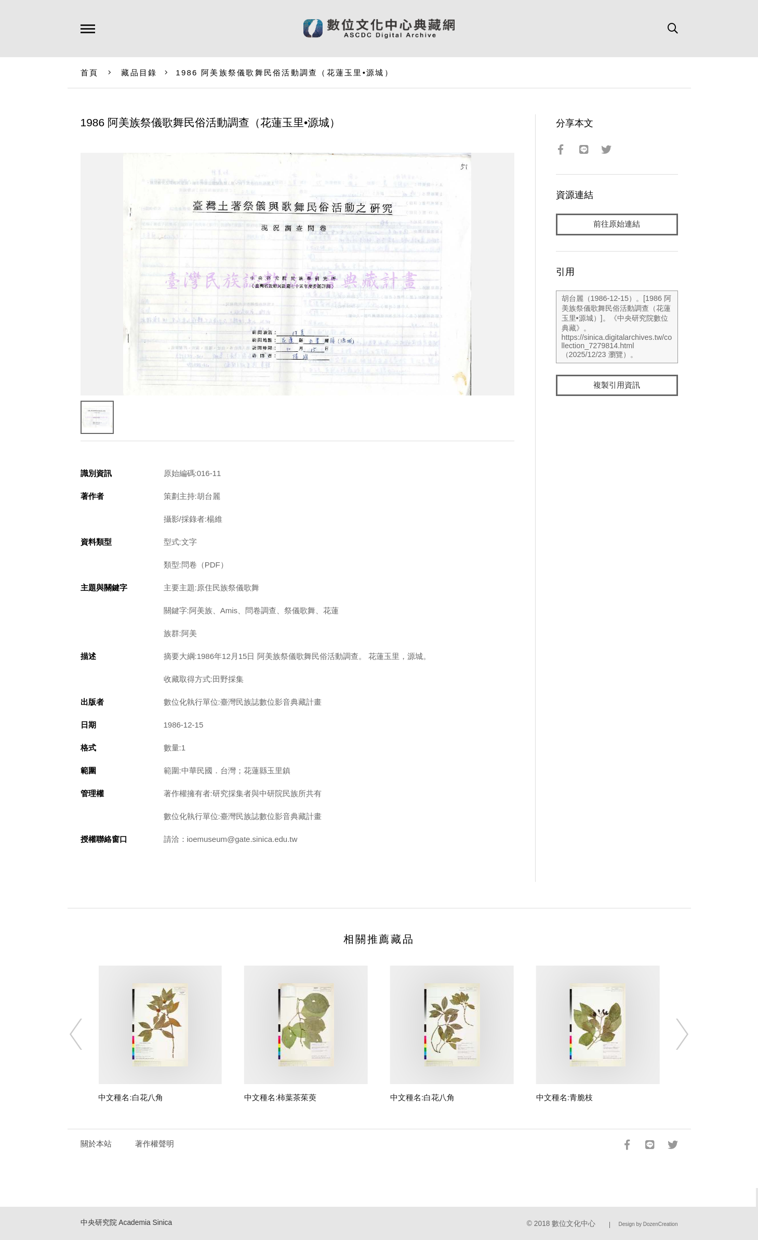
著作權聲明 (154, 1143)
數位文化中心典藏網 (379, 28)
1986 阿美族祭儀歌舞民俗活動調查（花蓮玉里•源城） (284, 72)
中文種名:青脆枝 (564, 1097)
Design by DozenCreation (648, 1224)
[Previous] (85, 1034)
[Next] (673, 1034)
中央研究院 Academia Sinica (126, 1222)
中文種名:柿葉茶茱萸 (280, 1097)
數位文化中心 (573, 1224)
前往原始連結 (616, 224)
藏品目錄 (139, 72)
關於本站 (96, 1143)
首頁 (90, 72)
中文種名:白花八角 (130, 1097)
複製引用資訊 (616, 385)
